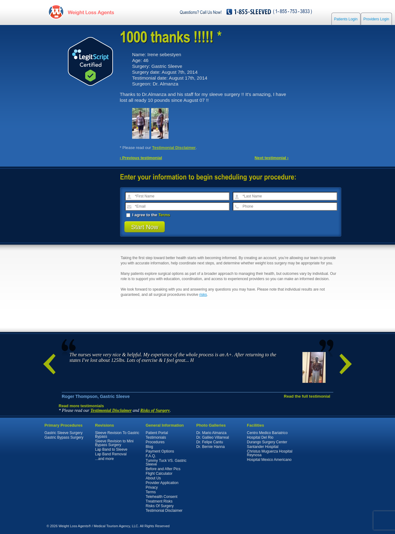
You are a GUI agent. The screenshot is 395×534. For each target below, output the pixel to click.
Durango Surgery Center (267, 442)
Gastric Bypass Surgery (63, 437)
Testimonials (156, 437)
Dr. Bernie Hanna (210, 447)
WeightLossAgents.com (91, 11)
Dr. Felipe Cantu (209, 442)
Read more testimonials (81, 406)
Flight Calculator (159, 473)
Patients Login (346, 19)
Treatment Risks (159, 501)
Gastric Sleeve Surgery (63, 433)
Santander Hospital (262, 447)
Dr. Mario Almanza (211, 433)
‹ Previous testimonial (141, 157)
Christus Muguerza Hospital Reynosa (269, 453)
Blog (149, 447)
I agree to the (148, 215)
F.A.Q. (151, 456)
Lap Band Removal (111, 454)
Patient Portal (157, 433)
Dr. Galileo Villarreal (212, 437)
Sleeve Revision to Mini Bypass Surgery (114, 443)
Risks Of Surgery (160, 506)
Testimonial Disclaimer (174, 147)
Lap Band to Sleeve (111, 449)
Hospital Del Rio (260, 437)
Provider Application (162, 483)
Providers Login (376, 19)
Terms (164, 215)
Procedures (155, 442)
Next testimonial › (272, 157)
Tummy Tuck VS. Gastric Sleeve (166, 462)
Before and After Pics (163, 469)
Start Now (144, 227)
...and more (104, 459)
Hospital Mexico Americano (269, 459)
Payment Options (160, 451)
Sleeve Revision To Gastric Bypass (117, 435)
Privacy (152, 487)
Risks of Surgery (155, 410)
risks (203, 294)
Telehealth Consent (161, 497)
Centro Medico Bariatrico (267, 433)
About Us (153, 478)
